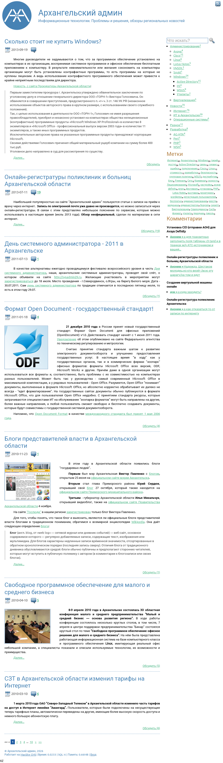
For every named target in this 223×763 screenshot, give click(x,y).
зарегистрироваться (19, 281)
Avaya (178, 51)
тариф (214, 160)
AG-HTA (179, 134)
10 (31, 742)
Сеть (190, 180)
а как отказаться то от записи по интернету (192, 311)
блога (45, 526)
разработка (191, 172)
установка (206, 188)
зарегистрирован (78, 512)
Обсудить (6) (151, 728)
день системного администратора (51, 285)
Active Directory (189, 81)
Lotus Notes (182, 64)
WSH (177, 147)
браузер (204, 205)
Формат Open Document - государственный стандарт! (79, 308)
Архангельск (188, 160)
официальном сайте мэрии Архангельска (120, 477)
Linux (177, 59)
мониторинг (207, 192)
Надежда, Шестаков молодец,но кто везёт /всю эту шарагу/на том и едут (191, 270)
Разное (176, 125)
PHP (176, 143)
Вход (93, 754)
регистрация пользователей (200, 196)
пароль (210, 213)
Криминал (200, 180)
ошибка (174, 168)
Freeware (180, 180)
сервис (213, 164)
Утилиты (184, 94)
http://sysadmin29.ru (67, 277)
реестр (212, 201)
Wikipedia (138, 522)
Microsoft (193, 184)
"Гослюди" (34, 512)
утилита (187, 213)
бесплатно (176, 201)
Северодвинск (199, 209)
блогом (154, 473)
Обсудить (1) (151, 296)
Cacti (211, 209)
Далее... (19, 157)
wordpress (176, 196)
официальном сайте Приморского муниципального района (101, 492)
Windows (180, 76)
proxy (181, 188)
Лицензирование (176, 184)
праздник (198, 213)
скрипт (215, 205)
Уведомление (66, 339)
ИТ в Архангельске (188, 115)
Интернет (181, 111)
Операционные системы (191, 119)
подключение (189, 168)
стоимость (176, 172)
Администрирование (185, 46)
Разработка (179, 129)
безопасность (208, 172)
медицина (173, 205)
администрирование (195, 201)
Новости (177, 106)
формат (176, 213)
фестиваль (192, 188)
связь (203, 164)
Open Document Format (51, 414)
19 (39, 192)
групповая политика (180, 176)
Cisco (178, 55)
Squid (177, 72)
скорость (213, 180)
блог (90, 488)
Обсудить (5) (151, 666)
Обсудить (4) (151, 426)
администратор (189, 205)
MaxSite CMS (28, 754)
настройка (206, 184)
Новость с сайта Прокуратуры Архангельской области (52, 86)
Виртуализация (184, 100)
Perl (176, 138)
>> (40, 742)
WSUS (181, 90)
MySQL (178, 68)
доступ (172, 164)
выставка (193, 192)
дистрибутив (210, 176)
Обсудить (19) (150, 231)
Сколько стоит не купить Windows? (53, 41)
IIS (179, 86)
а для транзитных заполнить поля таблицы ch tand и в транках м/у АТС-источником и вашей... (195, 243)
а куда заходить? (185, 292)
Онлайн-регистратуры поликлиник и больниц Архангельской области (68, 180)
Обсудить (153, 164)
